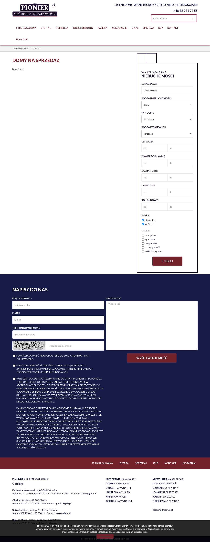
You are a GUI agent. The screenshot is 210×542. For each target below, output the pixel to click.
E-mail (16, 313)
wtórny (147, 224)
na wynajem (121, 479)
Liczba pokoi (149, 170)
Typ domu (147, 112)
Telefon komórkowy (26, 327)
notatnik (22, 39)
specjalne (148, 239)
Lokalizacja (149, 83)
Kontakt (172, 28)
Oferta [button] (46, 28)
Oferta (124, 463)
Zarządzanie (119, 28)
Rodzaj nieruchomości (156, 98)
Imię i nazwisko (22, 298)
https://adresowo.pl (163, 509)
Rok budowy (149, 200)
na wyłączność (151, 247)
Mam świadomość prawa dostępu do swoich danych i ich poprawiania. (51, 357)
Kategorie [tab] (152, 58)
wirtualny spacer (152, 251)
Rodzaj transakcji (153, 127)
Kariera (102, 28)
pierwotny (149, 220)
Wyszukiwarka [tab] (142, 58)
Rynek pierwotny (83, 28)
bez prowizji (149, 243)
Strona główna (26, 28)
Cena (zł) (147, 141)
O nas (135, 28)
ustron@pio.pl (63, 513)
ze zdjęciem (149, 235)
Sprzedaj (148, 28)
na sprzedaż (168, 479)
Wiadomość (113, 298)
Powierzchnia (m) (153, 156)
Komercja (62, 28)
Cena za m (148, 185)
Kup (160, 28)
